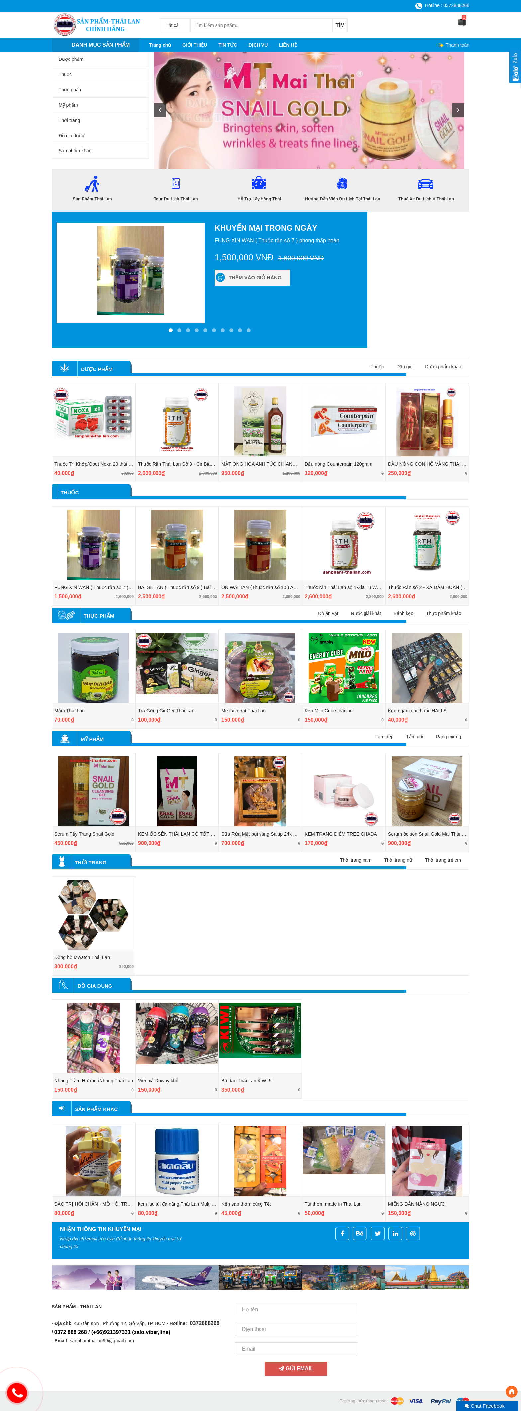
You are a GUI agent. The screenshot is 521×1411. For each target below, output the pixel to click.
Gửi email (296, 1368)
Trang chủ (160, 45)
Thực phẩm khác (443, 613)
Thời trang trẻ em (443, 860)
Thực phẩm (99, 616)
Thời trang (90, 862)
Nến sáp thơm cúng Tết (246, 1204)
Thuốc (377, 366)
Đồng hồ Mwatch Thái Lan (82, 957)
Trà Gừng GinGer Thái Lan (166, 710)
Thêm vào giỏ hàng (255, 277)
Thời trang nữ (398, 860)
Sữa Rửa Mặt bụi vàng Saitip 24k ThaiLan (265, 834)
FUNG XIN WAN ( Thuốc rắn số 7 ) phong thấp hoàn (109, 587)
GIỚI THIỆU (194, 45)
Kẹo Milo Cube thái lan (329, 710)
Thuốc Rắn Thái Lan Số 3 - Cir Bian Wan (181, 464)
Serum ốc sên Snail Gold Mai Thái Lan (428, 834)
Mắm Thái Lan (69, 710)
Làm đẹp (384, 736)
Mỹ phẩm (92, 739)
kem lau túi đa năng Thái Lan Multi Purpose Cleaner (193, 1204)
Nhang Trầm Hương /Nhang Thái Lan (93, 1080)
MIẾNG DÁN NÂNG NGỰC (416, 1204)
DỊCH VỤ (258, 45)
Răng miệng (448, 736)
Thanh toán (457, 45)
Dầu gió (404, 366)
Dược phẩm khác (443, 366)
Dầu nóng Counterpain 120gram (338, 464)
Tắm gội (414, 736)
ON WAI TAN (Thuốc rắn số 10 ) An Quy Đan (268, 587)
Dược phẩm (97, 369)
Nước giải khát (366, 613)
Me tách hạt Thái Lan (243, 710)
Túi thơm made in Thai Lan (333, 1204)
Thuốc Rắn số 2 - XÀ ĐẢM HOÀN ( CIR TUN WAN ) (442, 587)
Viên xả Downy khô (158, 1080)
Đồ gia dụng (95, 986)
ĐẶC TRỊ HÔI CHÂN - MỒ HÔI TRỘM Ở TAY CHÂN (109, 1204)
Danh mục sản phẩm (101, 45)
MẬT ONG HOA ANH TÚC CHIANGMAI (263, 464)
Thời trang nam (355, 860)
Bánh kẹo (403, 613)
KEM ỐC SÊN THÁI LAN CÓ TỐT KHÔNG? (184, 834)
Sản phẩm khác (96, 1109)
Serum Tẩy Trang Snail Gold (84, 834)
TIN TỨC (227, 45)
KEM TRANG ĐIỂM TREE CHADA (341, 834)
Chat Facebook (485, 1406)
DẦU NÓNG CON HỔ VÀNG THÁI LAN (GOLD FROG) (446, 464)
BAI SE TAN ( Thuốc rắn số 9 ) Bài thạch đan (185, 587)
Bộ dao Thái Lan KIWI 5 (246, 1080)
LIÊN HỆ (288, 45)
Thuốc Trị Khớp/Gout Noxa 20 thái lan (94, 464)
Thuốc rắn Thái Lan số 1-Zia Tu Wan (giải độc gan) (358, 587)
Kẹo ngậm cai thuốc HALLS (417, 710)
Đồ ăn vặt (328, 613)
